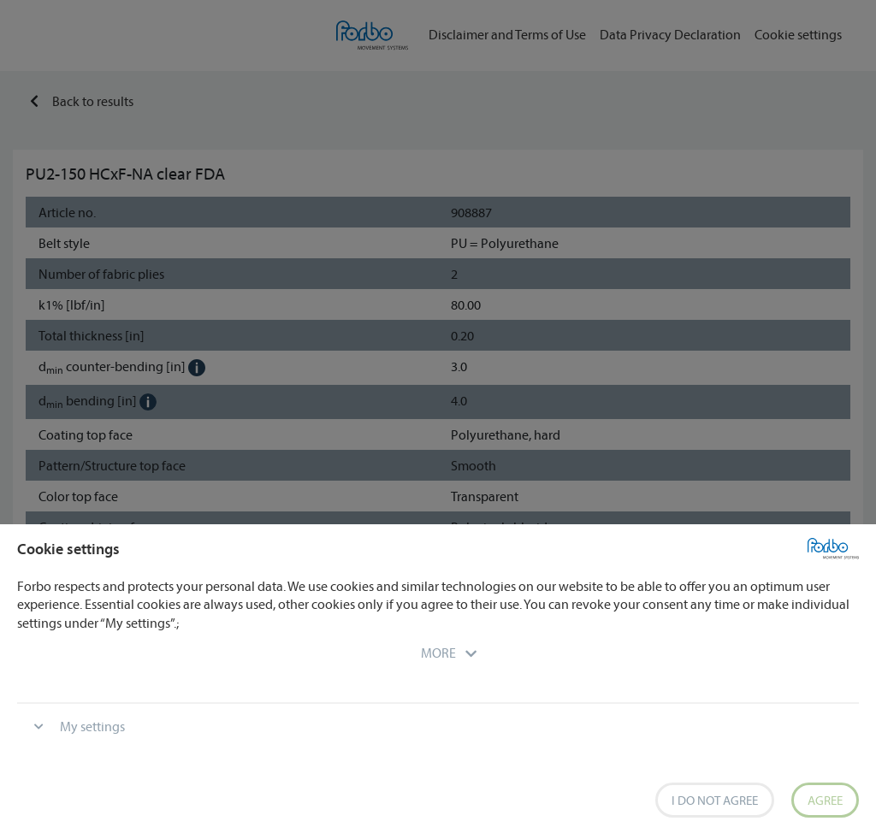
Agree (825, 800)
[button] (438, 652)
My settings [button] (92, 726)
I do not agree (715, 800)
